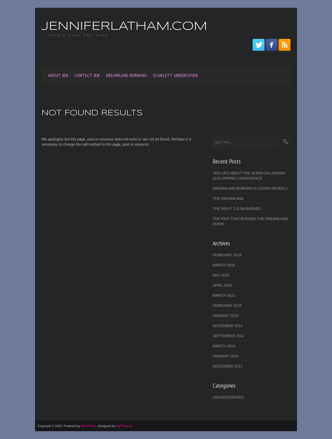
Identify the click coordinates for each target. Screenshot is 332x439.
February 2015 (227, 305)
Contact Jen (87, 75)
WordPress (88, 426)
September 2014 (228, 336)
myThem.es (124, 426)
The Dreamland (228, 198)
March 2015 (224, 295)
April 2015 (222, 285)
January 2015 (226, 316)
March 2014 (224, 346)
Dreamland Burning (126, 75)
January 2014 (226, 356)
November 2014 (228, 326)
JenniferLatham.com (124, 26)
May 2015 (221, 275)
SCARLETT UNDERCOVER (175, 75)
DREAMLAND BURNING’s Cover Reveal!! (250, 188)
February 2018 (227, 255)
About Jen (58, 75)
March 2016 (224, 265)
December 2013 (227, 366)
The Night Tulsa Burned (237, 209)
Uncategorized (228, 397)
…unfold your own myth (76, 35)
